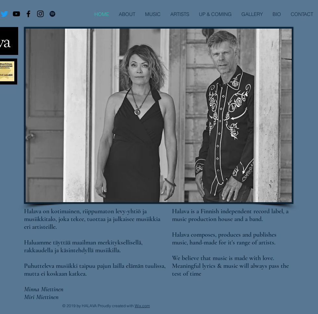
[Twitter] (4, 13)
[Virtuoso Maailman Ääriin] (16, 13)
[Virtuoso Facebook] (28, 13)
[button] (179, 14)
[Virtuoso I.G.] (40, 13)
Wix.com (142, 305)
